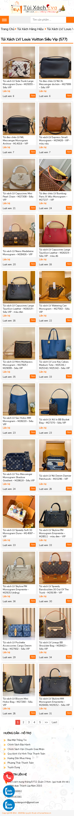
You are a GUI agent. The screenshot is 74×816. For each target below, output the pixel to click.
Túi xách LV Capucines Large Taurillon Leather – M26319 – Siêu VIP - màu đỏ (54, 253)
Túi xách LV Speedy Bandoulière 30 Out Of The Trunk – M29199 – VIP (53, 589)
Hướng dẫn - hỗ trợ (17, 733)
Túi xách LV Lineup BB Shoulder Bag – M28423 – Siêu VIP (53, 645)
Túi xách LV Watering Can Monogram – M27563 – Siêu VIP (54, 309)
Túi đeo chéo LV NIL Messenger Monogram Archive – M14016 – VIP (15, 140)
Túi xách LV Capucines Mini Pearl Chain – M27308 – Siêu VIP (18, 196)
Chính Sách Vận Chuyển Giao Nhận (25, 749)
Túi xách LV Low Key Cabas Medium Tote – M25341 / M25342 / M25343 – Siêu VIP (54, 365)
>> (46, 722)
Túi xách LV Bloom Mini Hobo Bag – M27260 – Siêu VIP (18, 702)
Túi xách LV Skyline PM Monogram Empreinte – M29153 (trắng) (16, 589)
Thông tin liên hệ (15, 774)
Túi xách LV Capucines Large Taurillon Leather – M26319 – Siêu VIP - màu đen (18, 309)
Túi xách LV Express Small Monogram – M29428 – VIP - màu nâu (54, 140)
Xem (33, 95)
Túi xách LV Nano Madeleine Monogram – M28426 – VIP (18, 253)
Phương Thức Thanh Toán (20, 762)
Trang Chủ (7, 29)
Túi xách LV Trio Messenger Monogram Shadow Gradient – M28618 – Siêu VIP (19, 477)
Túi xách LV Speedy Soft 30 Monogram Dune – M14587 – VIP (19, 533)
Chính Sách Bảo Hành (18, 744)
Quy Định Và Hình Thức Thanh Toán (26, 753)
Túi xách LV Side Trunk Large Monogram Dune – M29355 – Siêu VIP (19, 84)
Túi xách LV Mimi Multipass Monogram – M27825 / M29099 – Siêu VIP (18, 365)
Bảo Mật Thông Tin (17, 740)
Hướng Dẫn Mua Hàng (19, 758)
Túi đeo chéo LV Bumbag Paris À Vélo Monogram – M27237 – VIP (53, 196)
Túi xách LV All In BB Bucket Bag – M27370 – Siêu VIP (54, 421)
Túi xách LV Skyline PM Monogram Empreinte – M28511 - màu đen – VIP (52, 533)
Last (54, 722)
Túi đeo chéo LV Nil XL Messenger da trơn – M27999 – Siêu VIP (55, 84)
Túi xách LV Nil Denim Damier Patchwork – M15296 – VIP (55, 477)
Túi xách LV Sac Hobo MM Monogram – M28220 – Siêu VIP (18, 421)
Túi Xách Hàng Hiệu (30, 29)
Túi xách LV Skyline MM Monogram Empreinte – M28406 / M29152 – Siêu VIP (54, 702)
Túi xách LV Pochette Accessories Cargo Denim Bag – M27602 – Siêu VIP (17, 645)
